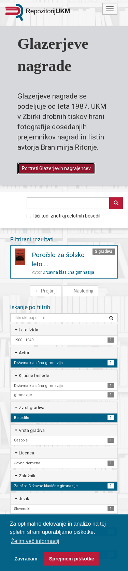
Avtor (24, 352)
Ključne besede (34, 375)
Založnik (27, 475)
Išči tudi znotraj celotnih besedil (63, 216)
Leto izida (28, 329)
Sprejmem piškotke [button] (71, 558)
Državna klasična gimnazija (68, 272)
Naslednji (80, 291)
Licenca (26, 452)
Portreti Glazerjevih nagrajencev (56, 168)
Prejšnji (46, 291)
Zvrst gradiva (31, 407)
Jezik (24, 498)
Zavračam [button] (25, 558)
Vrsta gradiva (32, 430)
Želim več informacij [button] (35, 541)
